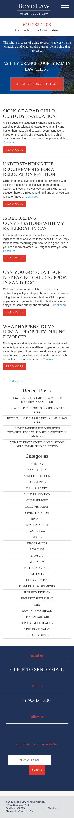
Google (21, 811)
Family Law (37, 531)
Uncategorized (37, 635)
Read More (14, 149)
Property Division (37, 592)
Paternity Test (37, 580)
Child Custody (37, 488)
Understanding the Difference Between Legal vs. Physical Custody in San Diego (37, 432)
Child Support (37, 500)
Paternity (37, 574)
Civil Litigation (37, 512)
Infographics (37, 543)
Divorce (37, 518)
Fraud (37, 537)
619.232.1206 (37, 700)
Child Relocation (37, 494)
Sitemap (10, 811)
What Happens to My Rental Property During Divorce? (34, 331)
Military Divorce (37, 567)
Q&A (37, 604)
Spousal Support (37, 616)
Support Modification (37, 623)
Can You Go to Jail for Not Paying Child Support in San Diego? (35, 277)
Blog (32, 811)
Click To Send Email (37, 669)
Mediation (37, 561)
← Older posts (14, 381)
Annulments (36, 469)
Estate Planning (37, 525)
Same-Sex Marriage (37, 610)
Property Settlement (37, 598)
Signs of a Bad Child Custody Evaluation (29, 113)
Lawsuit (37, 555)
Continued (9, 142)
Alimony (36, 463)
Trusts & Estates (37, 629)
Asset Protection (37, 476)
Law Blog (37, 549)
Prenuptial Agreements (37, 586)
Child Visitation (37, 506)
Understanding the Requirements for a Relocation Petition (29, 169)
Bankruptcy (37, 482)
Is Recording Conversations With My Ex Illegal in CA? (33, 223)
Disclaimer (53, 808)
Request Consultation (37, 83)
